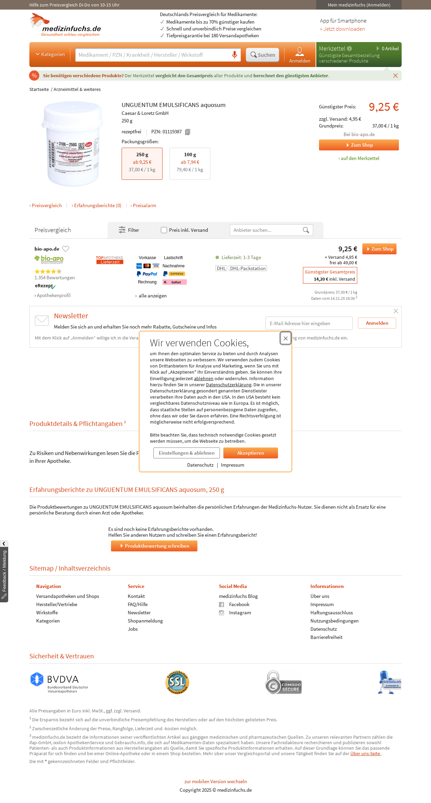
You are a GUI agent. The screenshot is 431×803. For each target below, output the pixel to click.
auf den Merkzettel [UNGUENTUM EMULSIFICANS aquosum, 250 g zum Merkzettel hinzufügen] (360, 158)
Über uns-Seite (365, 753)
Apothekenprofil (54, 295)
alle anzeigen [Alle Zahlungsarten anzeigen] (152, 295)
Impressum (232, 464)
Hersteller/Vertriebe (56, 604)
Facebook (234, 604)
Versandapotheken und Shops (67, 596)
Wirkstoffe (47, 612)
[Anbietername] (266, 230)
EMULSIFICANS (179, 105)
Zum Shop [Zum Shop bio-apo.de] (346, 144)
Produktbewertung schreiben (154, 546)
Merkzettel (332, 48)
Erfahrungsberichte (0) (98, 205)
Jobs (133, 629)
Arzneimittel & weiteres (77, 89)
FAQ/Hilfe (138, 604)
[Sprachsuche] (234, 55)
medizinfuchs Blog (238, 596)
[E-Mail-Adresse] (309, 323)
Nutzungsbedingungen (334, 620)
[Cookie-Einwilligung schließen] (285, 338)
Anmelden (299, 55)
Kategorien (49, 54)
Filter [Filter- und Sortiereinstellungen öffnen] (128, 230)
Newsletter (139, 612)
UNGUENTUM (140, 105)
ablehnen (203, 378)
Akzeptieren (250, 453)
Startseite (39, 89)
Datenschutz (200, 464)
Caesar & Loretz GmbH (145, 113)
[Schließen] (395, 75)
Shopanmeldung (145, 620)
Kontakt (136, 596)
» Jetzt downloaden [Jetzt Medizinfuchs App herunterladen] (342, 29)
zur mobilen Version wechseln (215, 781)
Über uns (319, 596)
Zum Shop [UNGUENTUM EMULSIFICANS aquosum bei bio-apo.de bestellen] (377, 248)
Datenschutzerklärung (228, 385)
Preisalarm (144, 205)
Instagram (235, 612)
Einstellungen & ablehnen (186, 453)
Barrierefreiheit (326, 637)
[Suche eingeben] (151, 55)
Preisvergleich (47, 205)
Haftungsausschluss (331, 612)
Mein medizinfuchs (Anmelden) (359, 5)
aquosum (213, 105)
